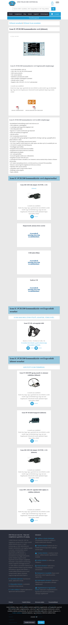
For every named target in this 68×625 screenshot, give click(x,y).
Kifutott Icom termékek (34, 367)
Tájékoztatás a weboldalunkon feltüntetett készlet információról (45, 567)
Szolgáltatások (18, 14)
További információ (29, 622)
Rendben (41, 622)
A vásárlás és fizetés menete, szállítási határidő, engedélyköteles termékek (46, 555)
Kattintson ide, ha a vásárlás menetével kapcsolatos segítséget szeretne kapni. (46, 547)
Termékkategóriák (34, 18)
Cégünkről (36, 14)
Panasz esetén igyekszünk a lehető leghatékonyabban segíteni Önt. (47, 575)
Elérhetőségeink (44, 14)
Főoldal (11, 14)
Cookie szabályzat (17, 613)
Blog (25, 14)
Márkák (30, 14)
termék (55, 14)
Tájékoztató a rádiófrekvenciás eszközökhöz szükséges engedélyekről (46, 582)
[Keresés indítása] (53, 9)
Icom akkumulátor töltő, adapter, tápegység (34, 317)
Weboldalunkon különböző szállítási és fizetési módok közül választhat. (45, 540)
